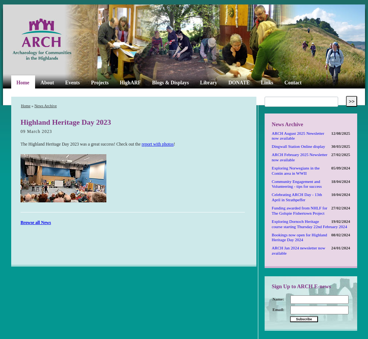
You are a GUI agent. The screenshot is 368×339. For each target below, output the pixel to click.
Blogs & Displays (170, 82)
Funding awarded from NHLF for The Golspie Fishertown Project (299, 210)
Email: (278, 309)
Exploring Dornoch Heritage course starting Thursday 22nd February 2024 (309, 224)
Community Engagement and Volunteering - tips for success (297, 184)
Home (22, 82)
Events (72, 82)
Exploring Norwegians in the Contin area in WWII (295, 170)
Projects (100, 82)
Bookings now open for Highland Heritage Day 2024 (299, 237)
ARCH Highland (54, 40)
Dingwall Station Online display (298, 146)
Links (267, 82)
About (47, 82)
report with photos (158, 144)
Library (208, 82)
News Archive (45, 106)
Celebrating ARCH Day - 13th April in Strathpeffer (297, 197)
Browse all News (36, 222)
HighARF (130, 82)
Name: (278, 299)
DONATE (239, 82)
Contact (293, 82)
